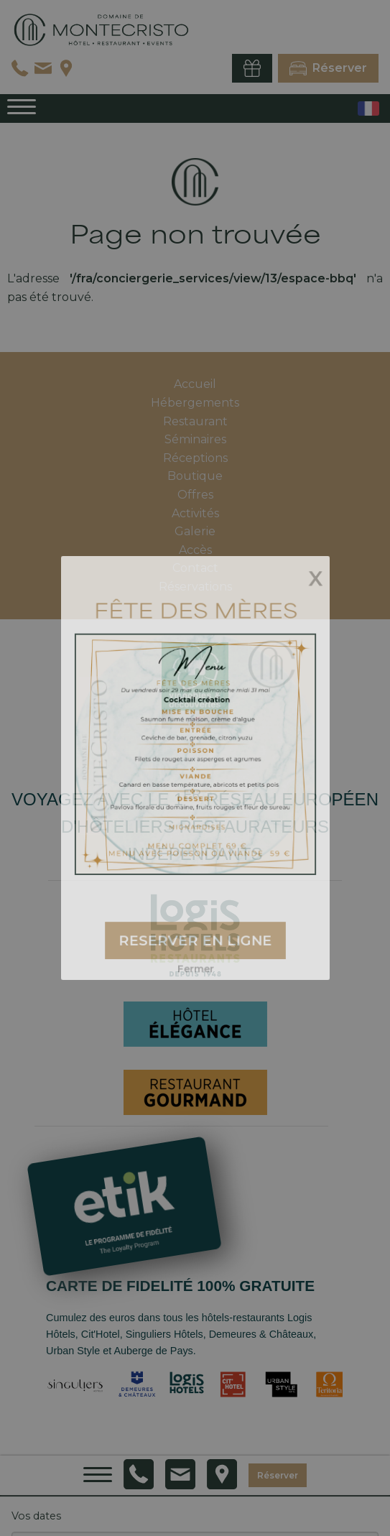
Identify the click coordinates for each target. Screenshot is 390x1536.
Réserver (277, 1474)
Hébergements (195, 403)
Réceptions (195, 458)
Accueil (195, 384)
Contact (195, 568)
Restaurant (195, 421)
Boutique (195, 476)
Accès (195, 550)
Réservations (195, 586)
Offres (195, 494)
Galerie (195, 531)
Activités (195, 513)
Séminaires (195, 439)
